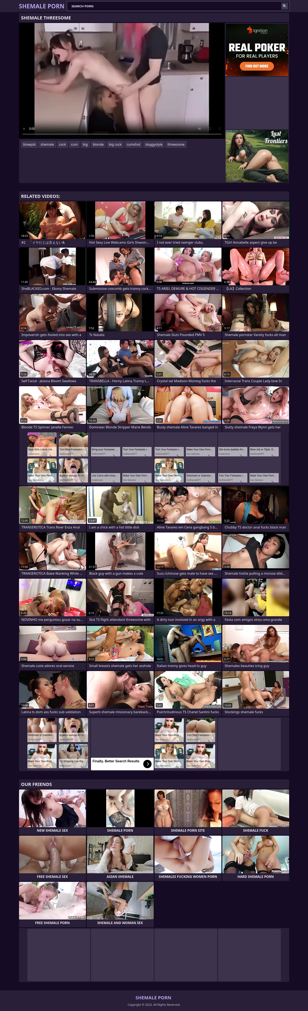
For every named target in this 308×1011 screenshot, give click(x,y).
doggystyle (153, 144)
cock (62, 144)
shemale (47, 144)
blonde (98, 144)
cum (74, 144)
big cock (115, 144)
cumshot (134, 144)
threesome (175, 144)
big (85, 144)
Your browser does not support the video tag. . (122, 81)
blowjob (29, 144)
